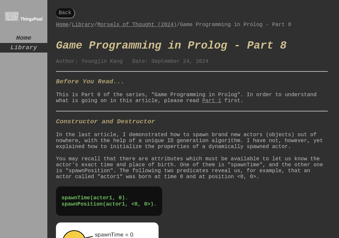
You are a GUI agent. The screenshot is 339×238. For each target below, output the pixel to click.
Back (65, 13)
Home (23, 38)
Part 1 (211, 112)
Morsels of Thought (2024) (137, 27)
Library (23, 50)
